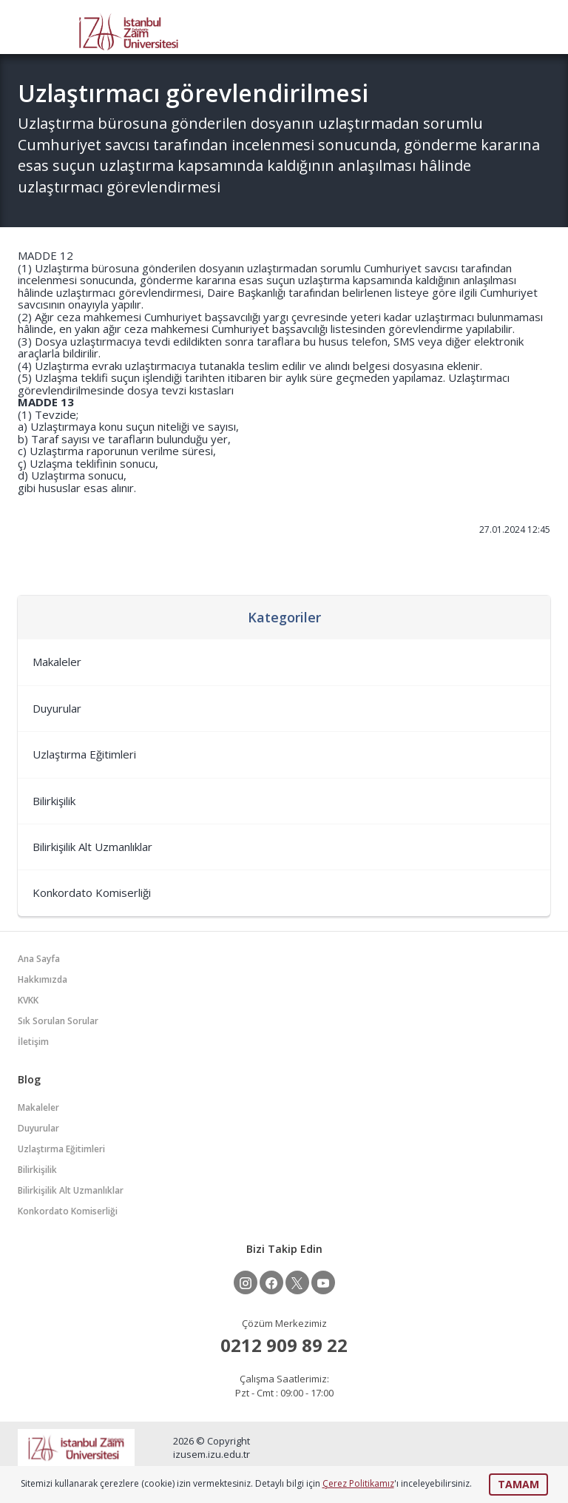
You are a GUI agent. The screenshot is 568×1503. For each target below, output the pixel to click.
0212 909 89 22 (284, 1345)
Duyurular (57, 708)
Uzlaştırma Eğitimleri (84, 754)
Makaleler (57, 661)
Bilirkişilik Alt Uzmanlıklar (92, 846)
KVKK (28, 1000)
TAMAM (518, 1484)
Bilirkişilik (54, 800)
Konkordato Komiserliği (92, 892)
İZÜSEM (129, 30)
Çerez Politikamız (358, 1483)
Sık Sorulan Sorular (58, 1021)
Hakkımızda (42, 979)
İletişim (33, 1041)
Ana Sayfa (39, 958)
